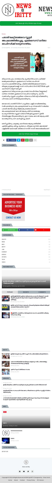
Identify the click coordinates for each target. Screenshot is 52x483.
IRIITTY (26, 247)
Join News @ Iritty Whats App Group (26, 23)
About (16, 480)
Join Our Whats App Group (26, 134)
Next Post (46, 190)
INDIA (26, 242)
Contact (22, 480)
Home (3, 34)
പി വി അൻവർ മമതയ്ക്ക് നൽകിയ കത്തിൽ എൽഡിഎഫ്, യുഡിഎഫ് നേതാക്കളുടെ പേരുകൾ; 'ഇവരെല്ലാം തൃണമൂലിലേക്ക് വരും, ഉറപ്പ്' (26, 398)
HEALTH (26, 239)
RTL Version (40, 480)
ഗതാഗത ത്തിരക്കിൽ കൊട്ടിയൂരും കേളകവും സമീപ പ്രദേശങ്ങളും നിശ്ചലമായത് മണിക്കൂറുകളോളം (29, 362)
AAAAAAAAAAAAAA (16, 431)
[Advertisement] (26, 333)
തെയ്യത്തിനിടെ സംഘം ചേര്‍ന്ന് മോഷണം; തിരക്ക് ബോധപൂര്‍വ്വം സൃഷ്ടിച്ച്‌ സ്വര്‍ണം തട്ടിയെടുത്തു (26, 391)
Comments (42, 292)
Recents (26, 292)
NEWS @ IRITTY (29, 477)
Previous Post (7, 190)
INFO (26, 244)
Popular (10, 292)
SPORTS (26, 257)
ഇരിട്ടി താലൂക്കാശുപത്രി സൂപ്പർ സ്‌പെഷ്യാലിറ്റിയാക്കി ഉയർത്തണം (29, 354)
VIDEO (26, 262)
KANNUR (26, 252)
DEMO (12, 438)
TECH (26, 260)
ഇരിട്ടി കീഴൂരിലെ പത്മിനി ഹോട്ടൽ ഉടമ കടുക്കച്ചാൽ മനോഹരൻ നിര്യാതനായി (24, 282)
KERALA (26, 255)
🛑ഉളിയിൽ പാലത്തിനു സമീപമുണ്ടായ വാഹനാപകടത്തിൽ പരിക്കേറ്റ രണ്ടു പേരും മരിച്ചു (30, 314)
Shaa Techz (46, 477)
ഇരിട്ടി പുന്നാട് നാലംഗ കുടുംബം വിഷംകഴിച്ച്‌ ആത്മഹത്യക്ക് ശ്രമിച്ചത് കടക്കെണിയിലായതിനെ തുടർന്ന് (30, 306)
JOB (26, 249)
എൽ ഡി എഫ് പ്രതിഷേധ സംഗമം (20, 369)
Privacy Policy (31, 480)
